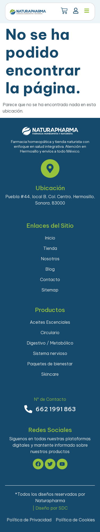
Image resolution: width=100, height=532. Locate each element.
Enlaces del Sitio (50, 225)
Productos (50, 310)
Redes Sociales (50, 430)
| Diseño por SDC (50, 508)
